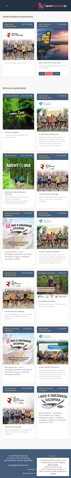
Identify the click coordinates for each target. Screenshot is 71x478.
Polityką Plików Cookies (56, 463)
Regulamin (53, 456)
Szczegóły (43, 74)
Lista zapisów (44, 77)
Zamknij (53, 474)
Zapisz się (52, 74)
